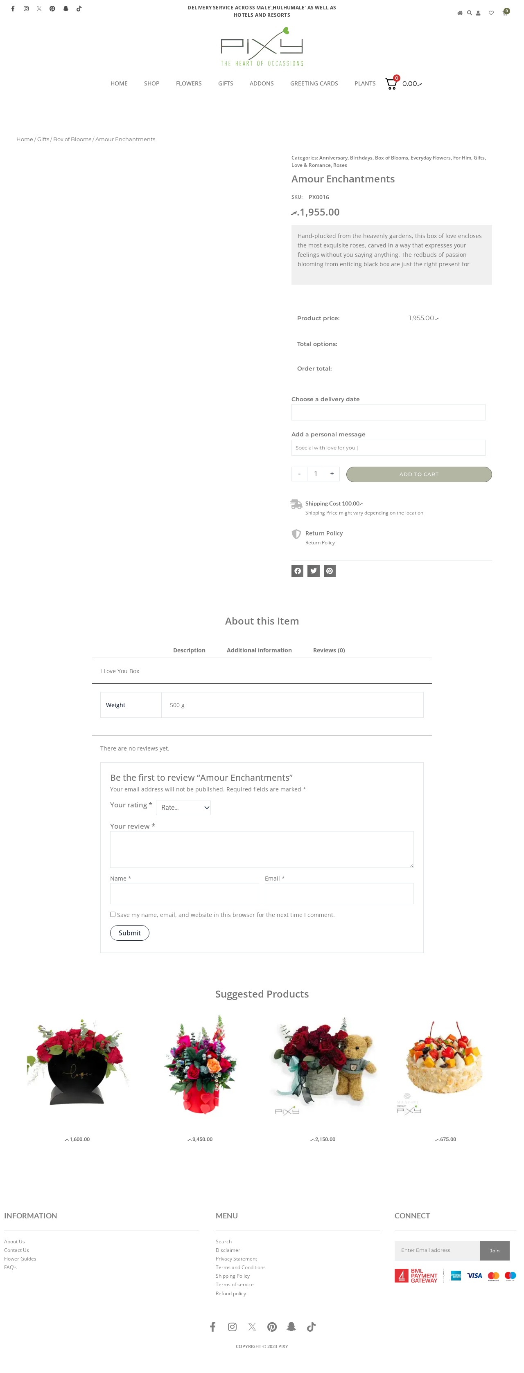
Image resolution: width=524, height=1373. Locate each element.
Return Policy (324, 533)
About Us (14, 1241)
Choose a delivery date (325, 399)
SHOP (152, 83)
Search (224, 1241)
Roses (340, 165)
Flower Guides (20, 1258)
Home (24, 139)
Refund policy (231, 1293)
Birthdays (361, 157)
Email (275, 880)
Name (120, 880)
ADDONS (262, 83)
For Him (462, 157)
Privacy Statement (236, 1258)
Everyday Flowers (431, 157)
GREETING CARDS (314, 83)
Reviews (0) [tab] (329, 650)
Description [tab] (189, 650)
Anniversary (333, 157)
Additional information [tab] (259, 650)
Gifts (225, 83)
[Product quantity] (315, 474)
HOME (119, 83)
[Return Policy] (296, 534)
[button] (297, 571)
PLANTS (365, 83)
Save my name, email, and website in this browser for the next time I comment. (226, 917)
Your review (132, 827)
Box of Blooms (72, 139)
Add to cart (419, 474)
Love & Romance (311, 165)
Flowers (189, 83)
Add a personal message (328, 434)
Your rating (131, 804)
